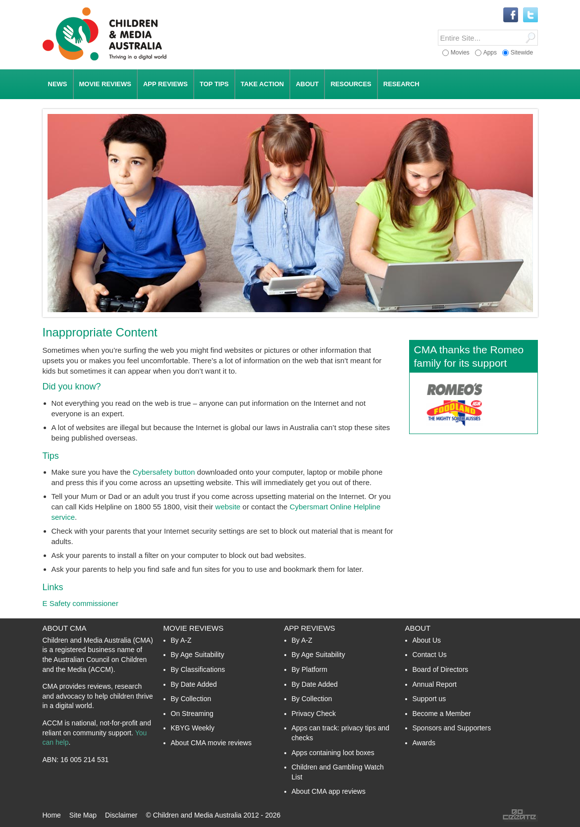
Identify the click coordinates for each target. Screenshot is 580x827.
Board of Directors (441, 669)
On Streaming (192, 713)
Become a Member (442, 713)
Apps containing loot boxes (333, 753)
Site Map (83, 815)
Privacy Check (314, 713)
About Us (427, 640)
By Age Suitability (197, 655)
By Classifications (198, 669)
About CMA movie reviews (211, 743)
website (228, 506)
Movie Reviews (193, 628)
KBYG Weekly (192, 728)
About (418, 628)
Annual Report (435, 684)
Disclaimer (121, 815)
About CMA (65, 628)
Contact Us (430, 655)
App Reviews (309, 628)
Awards (424, 743)
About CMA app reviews (329, 791)
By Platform (309, 669)
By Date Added (194, 684)
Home (52, 815)
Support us (429, 699)
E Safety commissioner (80, 603)
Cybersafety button (164, 472)
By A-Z (181, 640)
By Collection (191, 699)
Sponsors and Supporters (452, 728)
